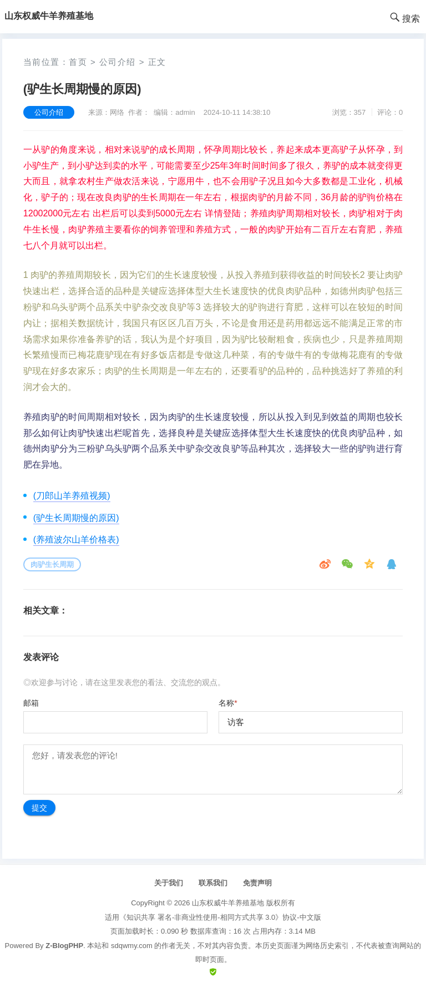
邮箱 (31, 702)
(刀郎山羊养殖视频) (71, 495)
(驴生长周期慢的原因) (76, 518)
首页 (78, 62)
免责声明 (257, 883)
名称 (228, 702)
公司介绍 (117, 62)
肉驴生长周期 (52, 564)
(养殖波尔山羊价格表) (76, 539)
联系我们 (213, 883)
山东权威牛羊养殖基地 (228, 903)
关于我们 (168, 883)
